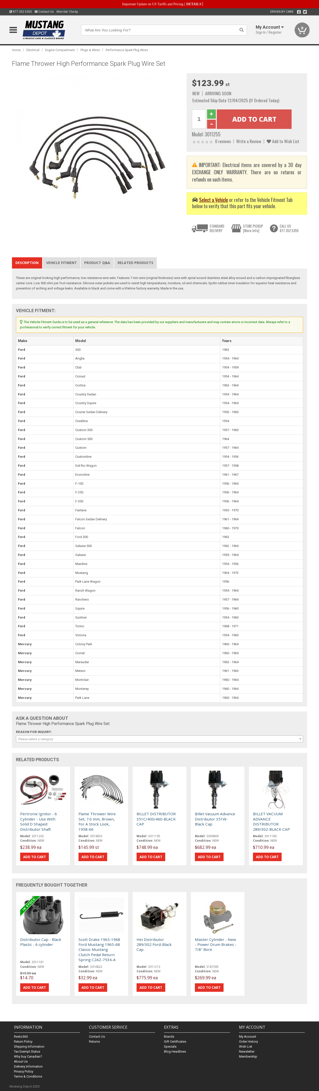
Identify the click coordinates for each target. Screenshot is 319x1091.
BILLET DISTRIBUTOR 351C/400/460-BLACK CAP (156, 818)
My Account (247, 1036)
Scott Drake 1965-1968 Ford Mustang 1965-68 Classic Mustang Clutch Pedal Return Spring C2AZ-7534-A (99, 949)
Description (27, 262)
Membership (248, 1056)
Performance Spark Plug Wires (127, 50)
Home (16, 50)
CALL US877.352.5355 (289, 228)
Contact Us (44, 11)
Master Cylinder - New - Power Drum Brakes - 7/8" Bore (216, 944)
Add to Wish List (283, 141)
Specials (170, 1046)
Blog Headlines (175, 1051)
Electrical (32, 50)
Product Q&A (97, 262)
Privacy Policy (23, 1071)
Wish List (245, 1046)
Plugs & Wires (90, 50)
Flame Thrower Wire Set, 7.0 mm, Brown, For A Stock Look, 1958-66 (97, 821)
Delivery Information (28, 1066)
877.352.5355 (20, 11)
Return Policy (23, 1041)
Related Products (135, 262)
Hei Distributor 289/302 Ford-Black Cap (154, 944)
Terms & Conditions (28, 1076)
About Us (21, 1061)
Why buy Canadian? (28, 1056)
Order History (248, 1041)
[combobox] (159, 738)
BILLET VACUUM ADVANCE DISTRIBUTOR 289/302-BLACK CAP (271, 821)
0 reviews (223, 141)
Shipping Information (29, 1046)
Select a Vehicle (213, 199)
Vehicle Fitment (61, 262)
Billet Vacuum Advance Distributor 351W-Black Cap (215, 818)
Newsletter (246, 1051)
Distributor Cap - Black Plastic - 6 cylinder (40, 942)
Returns (94, 1041)
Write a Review (248, 141)
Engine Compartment (60, 50)
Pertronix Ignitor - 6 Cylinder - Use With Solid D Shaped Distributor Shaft (38, 821)
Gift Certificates (175, 1041)
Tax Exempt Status (27, 1051)
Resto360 (21, 1036)
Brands (169, 1036)
